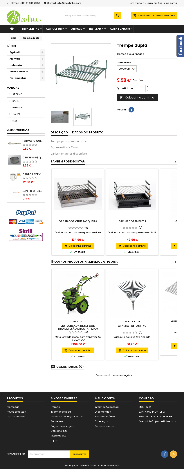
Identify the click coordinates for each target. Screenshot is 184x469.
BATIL (15, 101)
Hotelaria (96, 29)
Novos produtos (16, 411)
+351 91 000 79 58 (30, 3)
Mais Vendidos (18, 130)
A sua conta (105, 398)
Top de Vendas (16, 416)
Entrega (55, 407)
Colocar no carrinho (137, 97)
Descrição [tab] (59, 132)
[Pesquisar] (92, 15)
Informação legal (61, 411)
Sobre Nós (57, 421)
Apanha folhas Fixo (132, 326)
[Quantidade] (140, 88)
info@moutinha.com (69, 3)
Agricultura (55, 29)
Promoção (13, 407)
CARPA (16, 114)
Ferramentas (30, 29)
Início (11, 46)
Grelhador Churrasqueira (78, 221)
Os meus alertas (104, 426)
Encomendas (103, 411)
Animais (76, 29)
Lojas (54, 440)
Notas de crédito (105, 416)
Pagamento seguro (62, 426)
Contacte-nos (59, 431)
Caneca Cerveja (33, 174)
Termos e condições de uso (67, 416)
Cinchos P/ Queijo (33, 157)
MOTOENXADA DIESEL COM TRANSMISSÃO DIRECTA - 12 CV (78, 327)
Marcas (13, 88)
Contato (146, 398)
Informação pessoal (107, 407)
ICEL (14, 120)
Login (150, 3)
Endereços (101, 421)
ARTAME (17, 94)
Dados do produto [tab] (87, 132)
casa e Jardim (120, 29)
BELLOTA (17, 107)
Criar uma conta (167, 3)
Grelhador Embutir (132, 221)
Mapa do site (58, 435)
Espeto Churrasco (33, 190)
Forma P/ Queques (33, 140)
